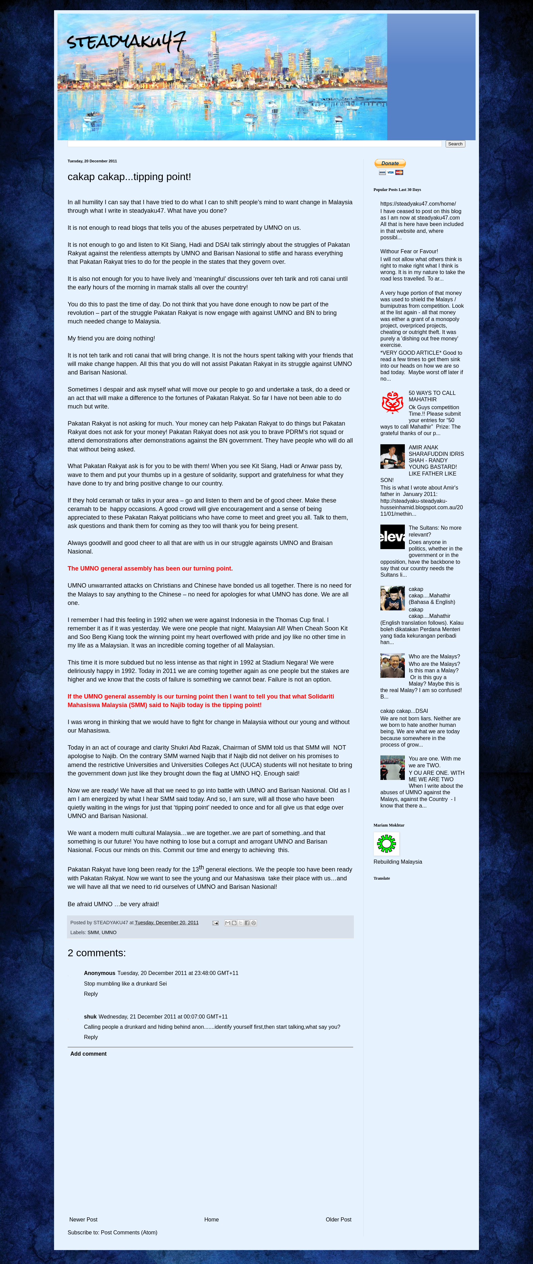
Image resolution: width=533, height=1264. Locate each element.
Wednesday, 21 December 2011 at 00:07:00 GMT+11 (163, 1017)
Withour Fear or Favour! (409, 251)
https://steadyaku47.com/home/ (418, 204)
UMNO (109, 932)
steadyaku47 (127, 40)
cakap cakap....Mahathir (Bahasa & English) (432, 595)
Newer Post (83, 1219)
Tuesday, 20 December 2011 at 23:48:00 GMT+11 (177, 973)
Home (211, 1219)
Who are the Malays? (434, 656)
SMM (93, 932)
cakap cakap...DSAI (404, 711)
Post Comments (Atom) (129, 1232)
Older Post (338, 1219)
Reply (91, 994)
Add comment (88, 1054)
